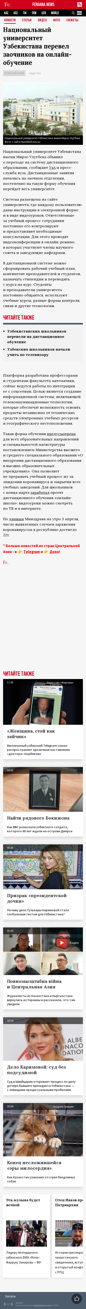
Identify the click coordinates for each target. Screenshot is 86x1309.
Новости (10, 20)
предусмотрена (61, 433)
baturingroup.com (42, 1305)
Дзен (54, 551)
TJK (25, 13)
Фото (56, 20)
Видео (42, 20)
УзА (52, 167)
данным (16, 519)
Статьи (27, 20)
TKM (34, 13)
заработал (39, 492)
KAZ (6, 13)
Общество (35, 73)
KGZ (16, 13)
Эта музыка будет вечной (23, 1202)
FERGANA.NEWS (44, 4)
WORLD (55, 13)
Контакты (10, 1296)
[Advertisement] (43, 624)
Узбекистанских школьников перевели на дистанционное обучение (36, 336)
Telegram (31, 551)
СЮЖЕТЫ (72, 20)
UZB (44, 13)
